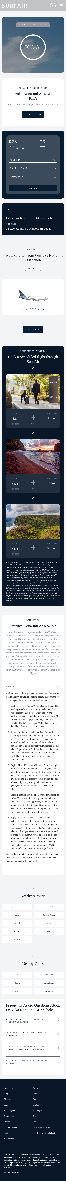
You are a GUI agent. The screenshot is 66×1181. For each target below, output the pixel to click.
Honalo (16, 991)
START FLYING (33, 330)
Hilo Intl (17, 923)
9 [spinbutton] (26, 168)
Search (33, 188)
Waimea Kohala (17, 907)
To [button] (43, 141)
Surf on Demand (10, 1139)
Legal (6, 1105)
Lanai (49, 931)
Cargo (35, 1094)
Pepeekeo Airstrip (49, 915)
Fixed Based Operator (41, 1127)
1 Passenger (33, 177)
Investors (36, 1088)
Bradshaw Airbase (49, 907)
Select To (44, 146)
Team (35, 1116)
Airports (7, 1099)
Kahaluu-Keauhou (49, 983)
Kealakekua (49, 991)
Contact (36, 1105)
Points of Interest (10, 1127)
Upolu (17, 915)
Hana (49, 923)
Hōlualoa (17, 983)
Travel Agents (9, 1110)
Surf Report (37, 1110)
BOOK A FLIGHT (33, 114)
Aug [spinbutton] (12, 168)
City (34, 1122)
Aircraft (7, 1122)
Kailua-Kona (49, 975)
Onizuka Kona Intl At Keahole (16, 148)
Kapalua (17, 940)
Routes (6, 1133)
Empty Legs (9, 1116)
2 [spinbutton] (15, 168)
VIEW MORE (33, 269)
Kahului (17, 931)
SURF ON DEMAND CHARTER (33, 25)
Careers (36, 1099)
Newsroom (8, 1088)
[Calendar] (55, 168)
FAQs (6, 1094)
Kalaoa (17, 975)
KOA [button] (13, 141)
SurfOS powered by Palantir (44, 1133)
